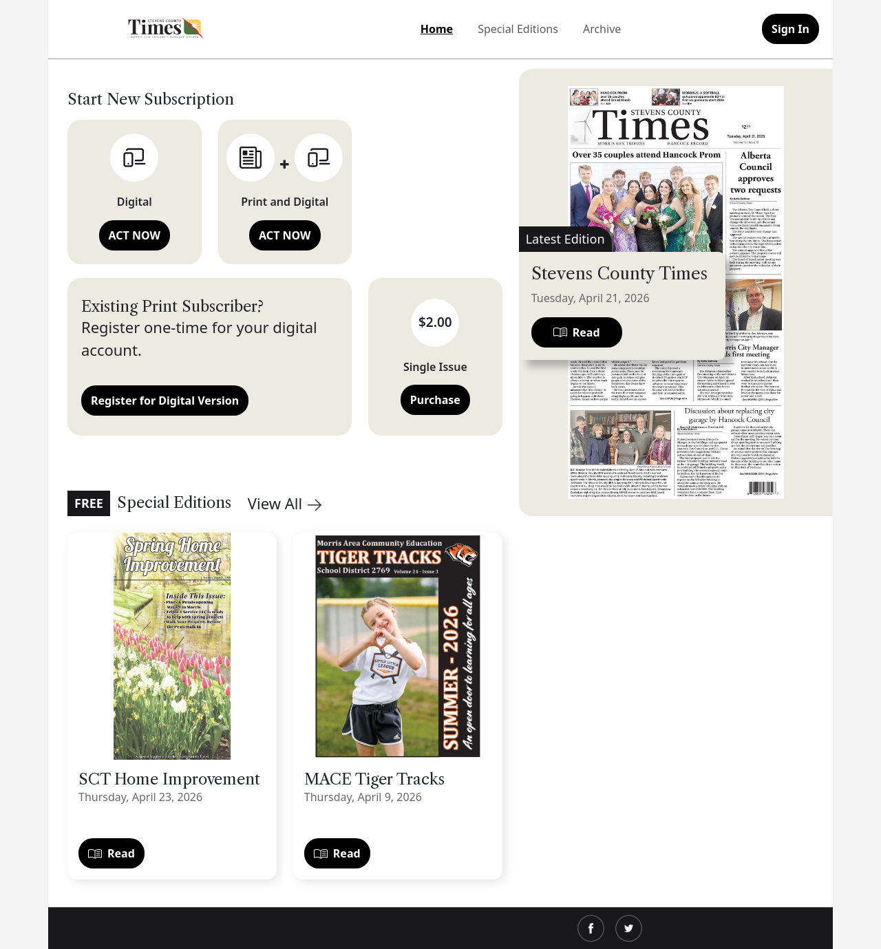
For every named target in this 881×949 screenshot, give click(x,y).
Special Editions (518, 28)
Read (111, 853)
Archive (602, 28)
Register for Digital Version (165, 400)
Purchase (435, 399)
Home (437, 28)
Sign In (790, 28)
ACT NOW (134, 235)
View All (284, 503)
